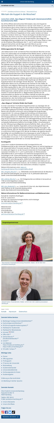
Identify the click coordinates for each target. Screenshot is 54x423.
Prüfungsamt (7, 361)
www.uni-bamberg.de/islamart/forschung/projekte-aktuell (17, 168)
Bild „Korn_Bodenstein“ (8, 186)
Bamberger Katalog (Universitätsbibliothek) (17, 321)
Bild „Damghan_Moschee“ (9, 172)
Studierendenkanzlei (9, 368)
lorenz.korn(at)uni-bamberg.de (11, 203)
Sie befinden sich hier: (7, 5)
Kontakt (3, 312)
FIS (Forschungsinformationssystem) (15, 325)
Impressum (12, 312)
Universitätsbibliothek (10, 370)
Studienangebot (8, 374)
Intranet (5, 332)
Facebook (6, 412)
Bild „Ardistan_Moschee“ (8, 179)
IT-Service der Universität (11, 363)
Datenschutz (23, 312)
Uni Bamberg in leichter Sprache (11, 381)
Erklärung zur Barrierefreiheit (10, 378)
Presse (5, 356)
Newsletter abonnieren (9, 417)
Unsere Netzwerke (9, 402)
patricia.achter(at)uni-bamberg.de (12, 214)
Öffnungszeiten (8, 359)
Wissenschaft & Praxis (32, 11)
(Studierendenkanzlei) (10, 338)
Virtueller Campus (9, 349)
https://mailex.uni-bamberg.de (13, 345)
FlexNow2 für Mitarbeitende (12, 330)
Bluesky (10, 412)
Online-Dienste (8, 337)
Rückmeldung (7, 365)
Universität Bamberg (27, 2)
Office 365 (6, 334)
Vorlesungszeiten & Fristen (11, 372)
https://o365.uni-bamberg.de (12, 347)
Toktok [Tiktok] (13, 412)
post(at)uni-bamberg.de (13, 399)
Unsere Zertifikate (9, 404)
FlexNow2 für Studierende (11, 328)
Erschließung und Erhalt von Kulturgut (16, 11)
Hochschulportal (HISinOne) (12, 323)
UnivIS (5, 341)
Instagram (2, 412)
